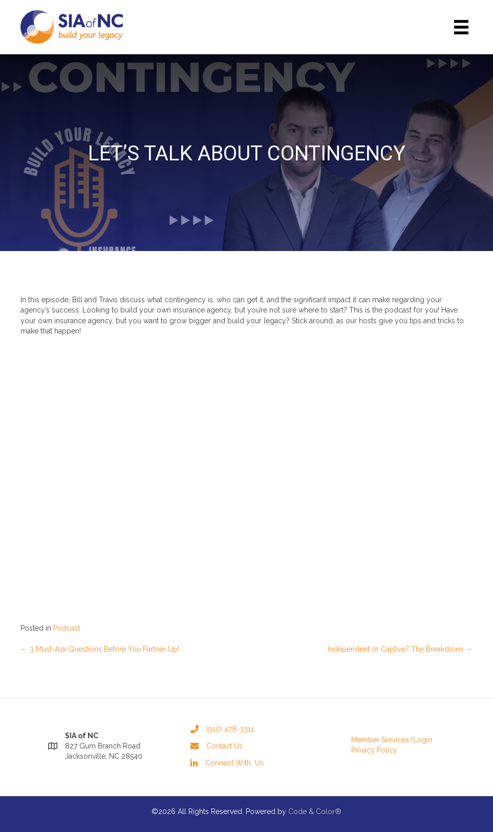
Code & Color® (314, 811)
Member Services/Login (391, 740)
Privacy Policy (374, 750)
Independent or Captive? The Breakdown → (400, 649)
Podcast (66, 628)
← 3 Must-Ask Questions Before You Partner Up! (99, 649)
